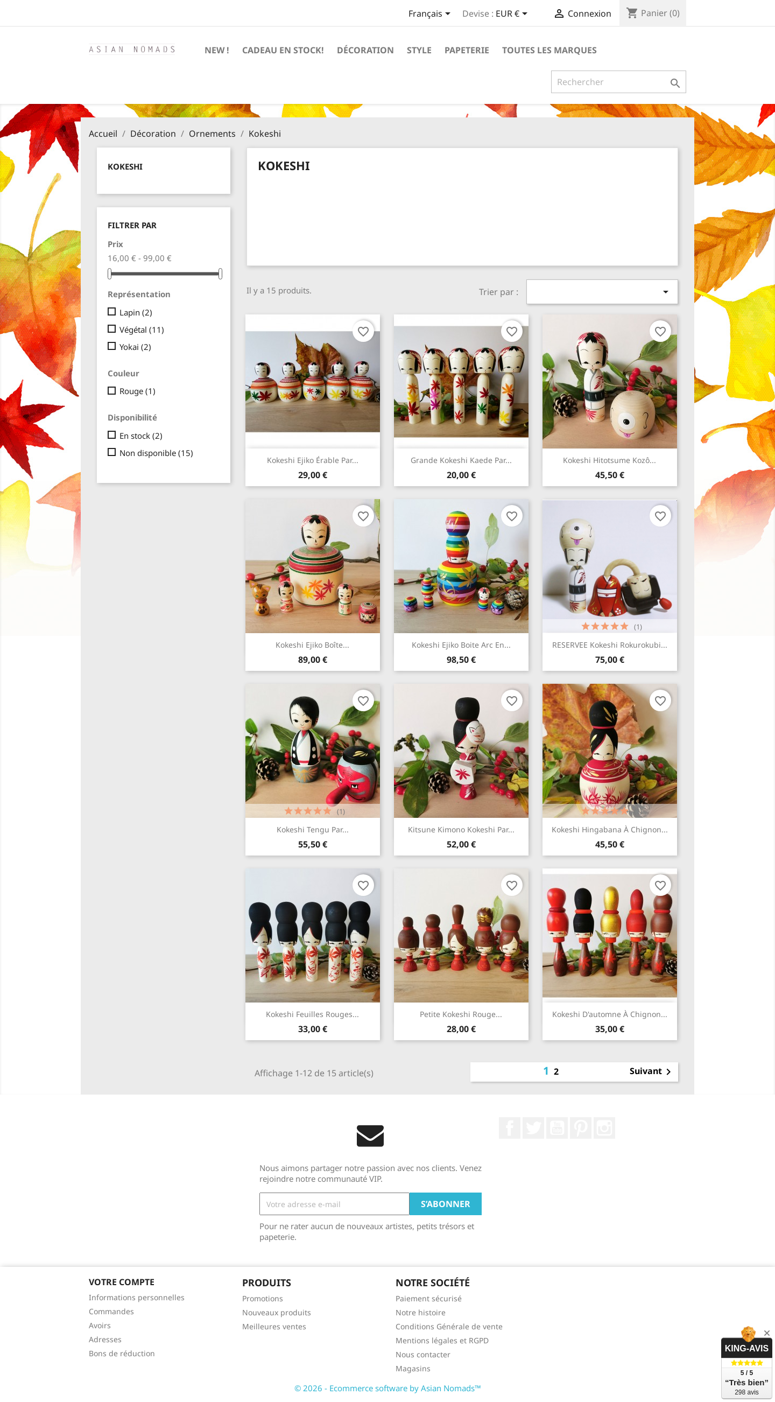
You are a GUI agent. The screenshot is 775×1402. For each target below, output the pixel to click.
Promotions (262, 1298)
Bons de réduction (122, 1353)
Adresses (105, 1339)
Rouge (137, 390)
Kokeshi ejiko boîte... (312, 645)
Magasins (413, 1368)
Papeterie (467, 50)
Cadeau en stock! (283, 50)
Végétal (141, 329)
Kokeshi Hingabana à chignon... (610, 829)
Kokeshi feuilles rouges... (312, 1014)
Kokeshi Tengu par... (313, 829)
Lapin (135, 312)
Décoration (365, 50)
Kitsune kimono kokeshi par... (461, 829)
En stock (141, 435)
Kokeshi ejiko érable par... (312, 460)
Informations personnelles (137, 1297)
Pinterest (580, 1128)
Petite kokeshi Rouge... (461, 1014)
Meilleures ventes (274, 1326)
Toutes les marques (549, 50)
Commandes (111, 1311)
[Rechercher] (618, 82)
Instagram (604, 1128)
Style (419, 50)
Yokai (135, 346)
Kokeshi (125, 166)
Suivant (652, 1071)
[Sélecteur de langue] (431, 14)
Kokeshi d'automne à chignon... (609, 1014)
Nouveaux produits (276, 1312)
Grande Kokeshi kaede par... (461, 460)
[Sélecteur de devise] (513, 14)
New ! (217, 50)
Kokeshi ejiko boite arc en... (461, 645)
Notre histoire (421, 1312)
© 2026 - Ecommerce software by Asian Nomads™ (387, 1388)
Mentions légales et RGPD (442, 1340)
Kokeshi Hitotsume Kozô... (609, 460)
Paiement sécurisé (429, 1298)
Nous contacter (423, 1354)
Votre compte (121, 1282)
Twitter (533, 1128)
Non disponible (156, 452)
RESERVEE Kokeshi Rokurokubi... (609, 645)
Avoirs (100, 1325)
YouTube (557, 1128)
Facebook (509, 1128)
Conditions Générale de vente (449, 1326)
